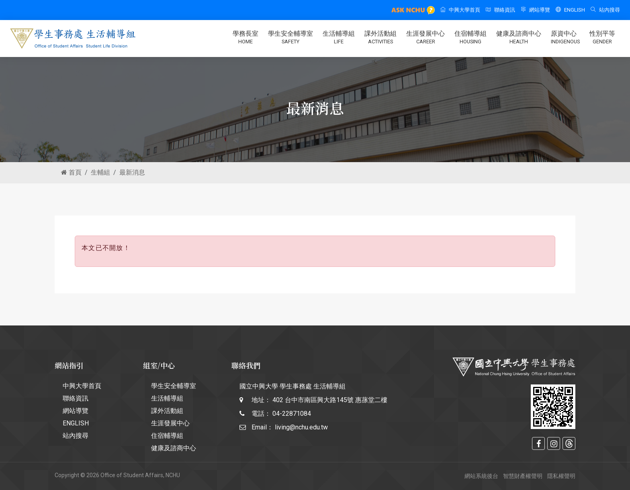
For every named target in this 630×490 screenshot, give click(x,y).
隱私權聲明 (561, 476)
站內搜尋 (605, 10)
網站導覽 (535, 10)
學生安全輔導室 (290, 38)
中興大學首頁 (460, 10)
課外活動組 (380, 38)
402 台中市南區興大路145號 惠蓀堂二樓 (329, 400)
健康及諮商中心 (518, 38)
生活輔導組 (339, 38)
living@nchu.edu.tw (301, 427)
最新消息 (132, 172)
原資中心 (565, 38)
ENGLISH (570, 10)
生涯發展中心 (425, 38)
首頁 (71, 172)
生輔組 (100, 172)
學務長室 (245, 38)
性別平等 (602, 38)
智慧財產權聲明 (522, 476)
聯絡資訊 (500, 10)
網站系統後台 (481, 476)
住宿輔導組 (470, 38)
